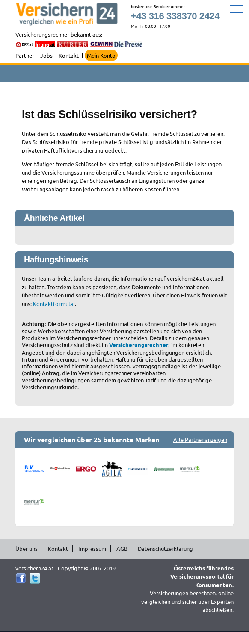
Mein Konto (101, 55)
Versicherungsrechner (138, 344)
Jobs (46, 55)
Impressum (92, 548)
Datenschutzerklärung (165, 548)
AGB (121, 548)
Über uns (26, 548)
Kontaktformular (54, 303)
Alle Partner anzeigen (200, 439)
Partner (24, 55)
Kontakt (69, 55)
